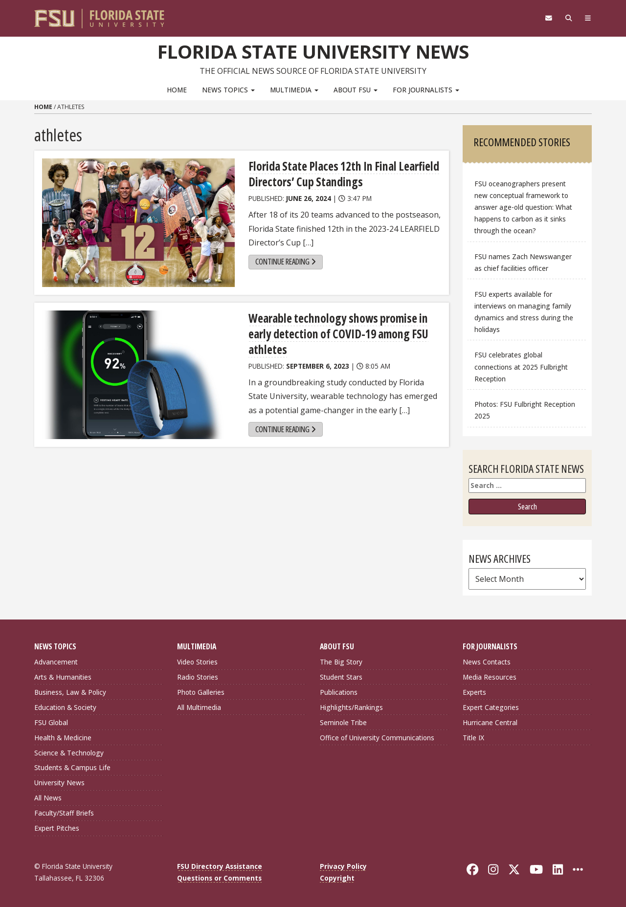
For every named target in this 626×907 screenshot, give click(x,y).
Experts (474, 692)
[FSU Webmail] (548, 18)
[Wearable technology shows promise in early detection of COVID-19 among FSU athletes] (138, 374)
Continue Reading (285, 261)
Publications (339, 692)
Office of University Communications (377, 737)
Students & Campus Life (72, 767)
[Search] (569, 18)
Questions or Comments (219, 878)
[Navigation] (588, 18)
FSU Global (51, 722)
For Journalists (426, 89)
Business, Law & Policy (70, 692)
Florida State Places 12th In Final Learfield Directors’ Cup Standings (343, 174)
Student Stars (341, 677)
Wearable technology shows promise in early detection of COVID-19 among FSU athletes (338, 333)
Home (177, 89)
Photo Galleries (200, 692)
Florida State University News (313, 51)
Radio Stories (197, 677)
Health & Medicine (62, 737)
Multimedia (294, 89)
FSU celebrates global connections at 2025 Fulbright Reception (521, 366)
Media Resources (489, 677)
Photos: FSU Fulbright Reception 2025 (524, 409)
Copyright (337, 878)
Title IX (473, 737)
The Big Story (341, 661)
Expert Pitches (56, 828)
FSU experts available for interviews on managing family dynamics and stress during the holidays (523, 311)
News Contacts (487, 661)
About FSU (356, 89)
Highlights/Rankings (351, 707)
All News (48, 797)
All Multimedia (199, 707)
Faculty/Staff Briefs (64, 813)
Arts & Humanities (62, 677)
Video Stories (197, 661)
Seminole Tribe (343, 722)
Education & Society (65, 707)
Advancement (56, 661)
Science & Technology (69, 752)
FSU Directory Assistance (219, 866)
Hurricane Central (490, 722)
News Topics (228, 89)
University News (59, 782)
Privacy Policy (343, 866)
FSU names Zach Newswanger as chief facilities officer (523, 262)
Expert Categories (491, 707)
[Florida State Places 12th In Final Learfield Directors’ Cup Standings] (138, 222)
